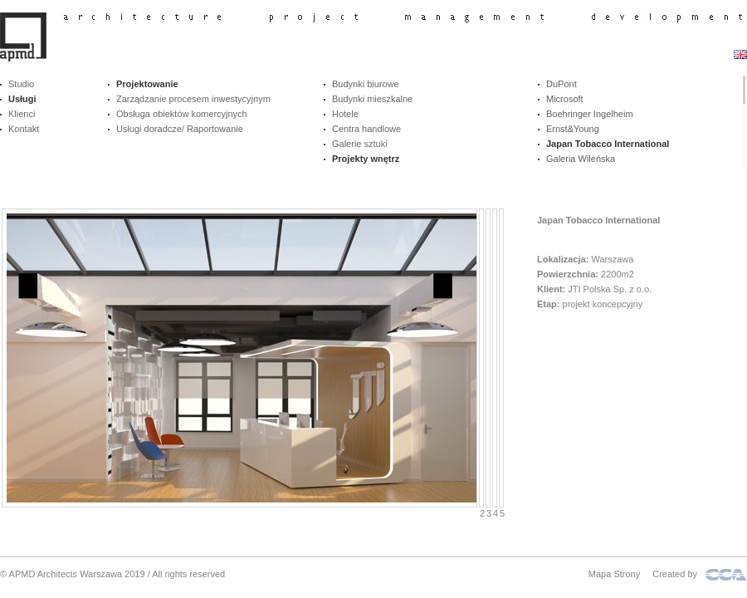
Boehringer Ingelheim (589, 114)
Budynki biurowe (365, 84)
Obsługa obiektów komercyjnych (181, 114)
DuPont (561, 84)
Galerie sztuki (360, 144)
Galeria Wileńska (580, 159)
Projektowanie (147, 84)
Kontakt (23, 129)
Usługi (22, 99)
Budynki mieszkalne (372, 99)
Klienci (21, 114)
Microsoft (564, 99)
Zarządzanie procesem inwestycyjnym (193, 99)
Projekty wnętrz (365, 159)
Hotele (345, 114)
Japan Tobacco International (607, 144)
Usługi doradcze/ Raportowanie (179, 129)
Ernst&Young (572, 129)
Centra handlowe (366, 129)
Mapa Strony (614, 574)
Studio (21, 84)
